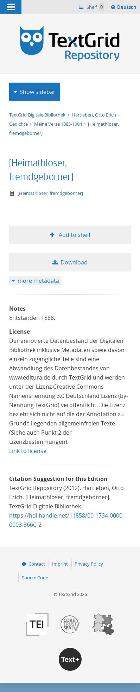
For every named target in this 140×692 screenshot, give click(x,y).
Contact (36, 564)
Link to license (27, 451)
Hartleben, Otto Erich (94, 115)
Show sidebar (38, 92)
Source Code (35, 577)
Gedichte (19, 124)
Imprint (60, 564)
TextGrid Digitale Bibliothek (37, 115)
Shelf (94, 7)
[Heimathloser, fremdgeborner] (50, 193)
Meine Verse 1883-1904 (58, 124)
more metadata (38, 281)
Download (74, 262)
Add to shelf (73, 235)
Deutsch (127, 8)
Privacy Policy (89, 564)
